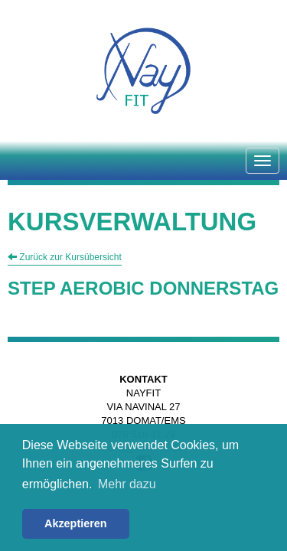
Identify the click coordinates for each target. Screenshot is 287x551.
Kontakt (143, 379)
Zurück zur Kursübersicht (65, 257)
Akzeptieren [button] (75, 523)
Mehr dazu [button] (127, 484)
